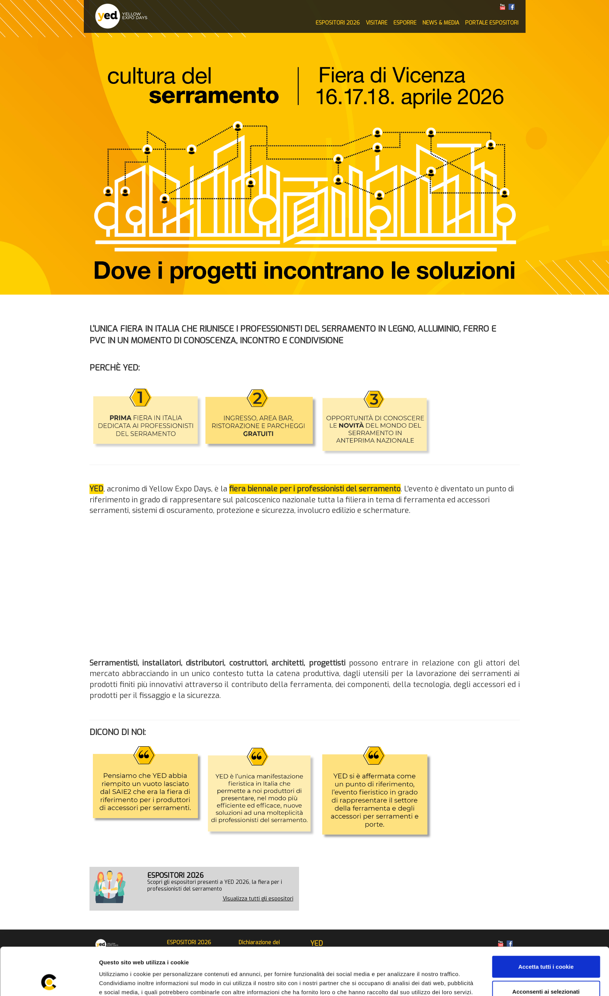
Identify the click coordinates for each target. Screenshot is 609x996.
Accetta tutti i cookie (546, 922)
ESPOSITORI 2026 (338, 22)
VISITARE (376, 22)
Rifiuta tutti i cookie (546, 971)
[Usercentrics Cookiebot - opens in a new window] (49, 981)
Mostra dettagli (401, 981)
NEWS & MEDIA (440, 22)
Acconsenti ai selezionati (546, 946)
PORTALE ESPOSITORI (491, 22)
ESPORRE (404, 22)
